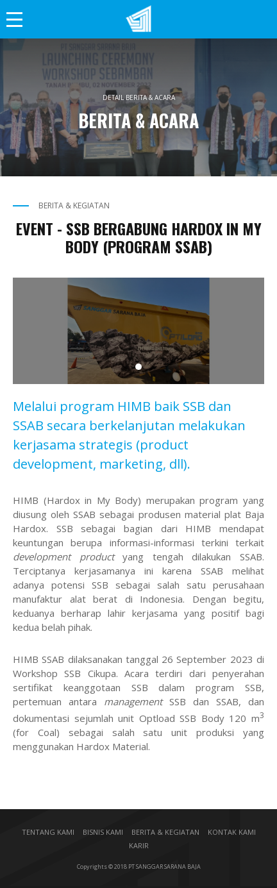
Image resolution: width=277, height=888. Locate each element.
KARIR (139, 845)
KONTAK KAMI (232, 832)
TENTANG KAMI (48, 832)
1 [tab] (138, 367)
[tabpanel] (138, 331)
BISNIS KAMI (103, 832)
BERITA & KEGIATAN (165, 832)
